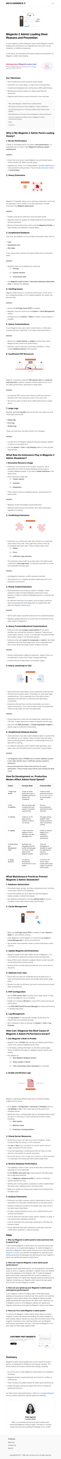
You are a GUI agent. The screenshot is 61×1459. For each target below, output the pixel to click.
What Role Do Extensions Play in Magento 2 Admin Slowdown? (28, 106)
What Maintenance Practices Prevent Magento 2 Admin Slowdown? (30, 114)
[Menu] (53, 3)
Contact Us (12, 1445)
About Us (11, 1442)
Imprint (10, 1448)
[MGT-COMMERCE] (15, 3)
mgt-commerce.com (32, 1455)
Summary (12, 125)
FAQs (10, 122)
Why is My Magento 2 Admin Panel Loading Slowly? (25, 103)
